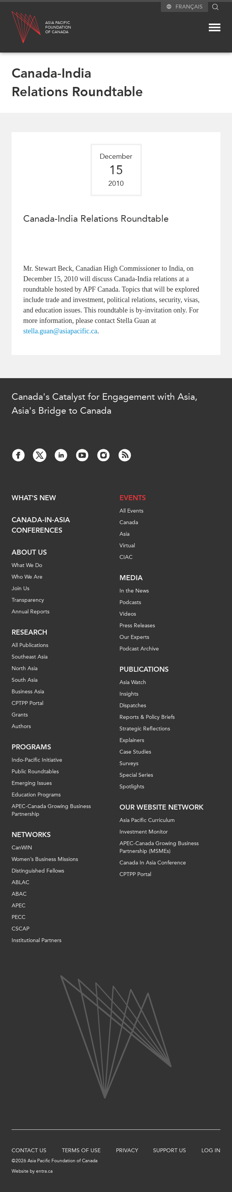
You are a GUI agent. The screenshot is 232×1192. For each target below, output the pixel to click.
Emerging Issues (32, 783)
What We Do (27, 565)
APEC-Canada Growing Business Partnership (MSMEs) (159, 847)
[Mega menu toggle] (214, 27)
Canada (128, 522)
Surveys (128, 763)
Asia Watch (132, 682)
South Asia (25, 680)
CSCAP (20, 928)
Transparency (28, 600)
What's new (34, 498)
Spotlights (131, 786)
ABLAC (20, 882)
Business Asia (28, 691)
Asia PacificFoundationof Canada (58, 27)
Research (29, 632)
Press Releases (137, 625)
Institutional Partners (36, 940)
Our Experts (134, 637)
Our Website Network (161, 807)
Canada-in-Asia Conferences (41, 525)
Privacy (127, 1150)
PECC (19, 917)
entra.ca (44, 1171)
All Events (131, 511)
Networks (31, 834)
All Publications (30, 645)
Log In (210, 1150)
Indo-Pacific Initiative (37, 760)
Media (131, 578)
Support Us (169, 1150)
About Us (29, 552)
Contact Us (29, 1150)
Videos (127, 614)
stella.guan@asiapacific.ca (60, 331)
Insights (128, 694)
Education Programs (36, 794)
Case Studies (135, 752)
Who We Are (27, 577)
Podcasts (130, 602)
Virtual (127, 545)
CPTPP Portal (27, 703)
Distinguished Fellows (38, 871)
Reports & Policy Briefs (147, 717)
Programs (31, 747)
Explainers (131, 740)
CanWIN (22, 847)
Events (132, 498)
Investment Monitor (143, 832)
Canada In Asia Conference (152, 862)
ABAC (19, 894)
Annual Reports (30, 611)
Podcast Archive (139, 648)
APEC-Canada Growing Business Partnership (51, 810)
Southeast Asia (30, 657)
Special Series (136, 775)
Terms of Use (81, 1150)
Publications (144, 669)
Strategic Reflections (144, 728)
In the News (134, 591)
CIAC (126, 557)
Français (189, 6)
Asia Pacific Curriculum (147, 820)
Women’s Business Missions (45, 859)
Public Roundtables (35, 771)
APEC (19, 905)
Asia (124, 534)
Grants (20, 714)
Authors (21, 726)
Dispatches (132, 705)
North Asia (25, 668)
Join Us (20, 588)
